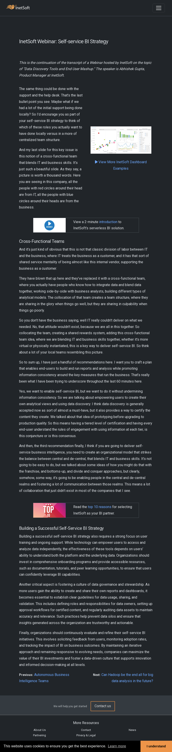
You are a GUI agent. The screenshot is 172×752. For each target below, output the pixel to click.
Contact (86, 730)
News (132, 730)
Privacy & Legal (86, 735)
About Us (40, 730)
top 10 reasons (99, 507)
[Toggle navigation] (158, 8)
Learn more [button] (117, 746)
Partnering (39, 735)
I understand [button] (156, 746)
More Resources (86, 723)
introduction (108, 222)
